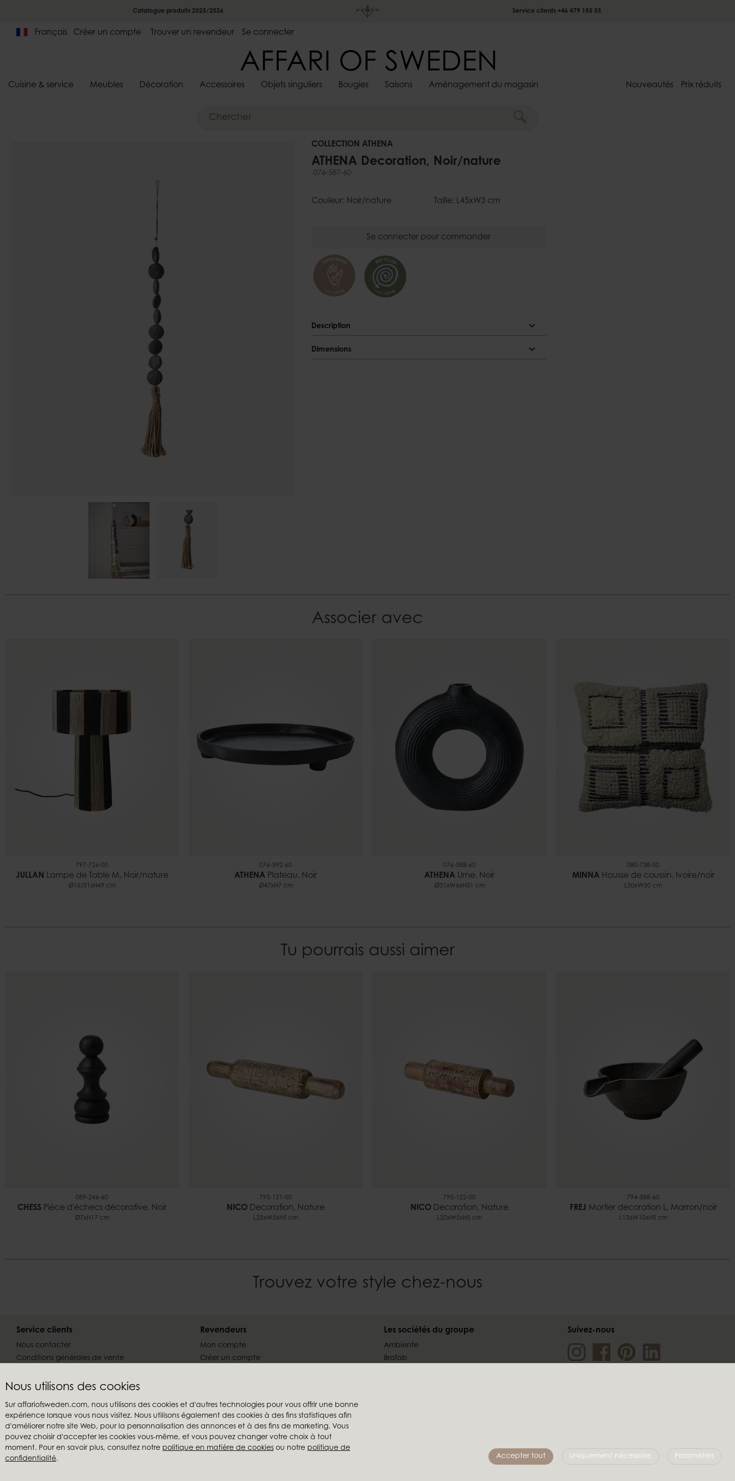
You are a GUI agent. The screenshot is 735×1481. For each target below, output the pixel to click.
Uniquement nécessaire (610, 1456)
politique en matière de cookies (218, 1448)
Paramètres (694, 1456)
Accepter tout (521, 1456)
